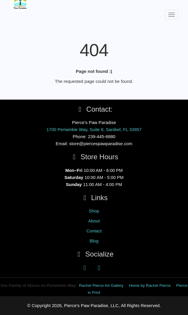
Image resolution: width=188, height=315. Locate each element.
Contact (94, 230)
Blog (93, 240)
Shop (94, 210)
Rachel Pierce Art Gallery (101, 285)
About (94, 220)
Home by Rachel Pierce (150, 285)
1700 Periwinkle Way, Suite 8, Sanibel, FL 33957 (94, 129)
